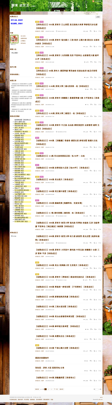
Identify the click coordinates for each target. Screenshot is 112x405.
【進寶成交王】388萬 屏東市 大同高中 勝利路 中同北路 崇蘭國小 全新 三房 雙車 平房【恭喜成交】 (67, 251)
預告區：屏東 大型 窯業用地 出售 (49, 368)
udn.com (101, 399)
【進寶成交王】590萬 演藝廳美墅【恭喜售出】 (55, 378)
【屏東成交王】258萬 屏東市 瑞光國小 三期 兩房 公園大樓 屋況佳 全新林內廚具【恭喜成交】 (67, 42)
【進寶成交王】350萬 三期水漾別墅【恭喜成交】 (56, 307)
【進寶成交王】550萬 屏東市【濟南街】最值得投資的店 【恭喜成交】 (65, 277)
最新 (98, 17)
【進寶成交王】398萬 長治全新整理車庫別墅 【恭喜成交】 (61, 316)
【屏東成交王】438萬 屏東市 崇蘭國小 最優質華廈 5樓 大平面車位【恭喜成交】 (67, 100)
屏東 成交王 (20, 5)
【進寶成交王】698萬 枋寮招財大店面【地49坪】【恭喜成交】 (62, 168)
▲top (101, 397)
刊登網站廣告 (13, 399)
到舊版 (33, 6)
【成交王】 (13, 44)
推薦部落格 (24, 38)
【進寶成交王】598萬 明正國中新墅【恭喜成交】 (56, 191)
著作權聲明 (39, 399)
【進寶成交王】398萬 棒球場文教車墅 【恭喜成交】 (58, 326)
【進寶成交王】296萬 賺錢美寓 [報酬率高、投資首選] (58, 203)
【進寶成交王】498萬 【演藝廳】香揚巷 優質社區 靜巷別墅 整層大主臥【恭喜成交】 (66, 142)
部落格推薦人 (15, 74)
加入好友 (23, 36)
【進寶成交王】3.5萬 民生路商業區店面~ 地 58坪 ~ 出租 (60, 156)
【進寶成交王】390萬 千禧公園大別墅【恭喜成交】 (57, 348)
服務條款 (32, 399)
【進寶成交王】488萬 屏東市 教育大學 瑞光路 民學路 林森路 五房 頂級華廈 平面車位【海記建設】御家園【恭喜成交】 (67, 224)
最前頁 (37, 389)
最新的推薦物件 (42, 358)
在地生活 (37, 31)
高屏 (42, 31)
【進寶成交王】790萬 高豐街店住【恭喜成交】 (55, 336)
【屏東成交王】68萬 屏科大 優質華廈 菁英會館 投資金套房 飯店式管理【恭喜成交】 (66, 72)
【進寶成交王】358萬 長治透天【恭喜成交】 (54, 179)
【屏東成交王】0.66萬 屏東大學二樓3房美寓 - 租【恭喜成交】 (62, 86)
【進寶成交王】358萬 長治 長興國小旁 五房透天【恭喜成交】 (62, 265)
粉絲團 (13, 403)
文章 (15, 13)
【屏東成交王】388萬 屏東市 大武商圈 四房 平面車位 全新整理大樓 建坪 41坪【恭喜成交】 (67, 57)
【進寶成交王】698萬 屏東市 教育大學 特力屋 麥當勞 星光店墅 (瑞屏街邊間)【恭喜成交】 (67, 238)
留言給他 (23, 43)
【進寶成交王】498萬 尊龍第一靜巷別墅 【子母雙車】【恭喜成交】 (64, 287)
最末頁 (61, 389)
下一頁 (56, 389)
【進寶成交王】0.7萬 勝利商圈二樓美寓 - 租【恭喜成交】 (60, 213)
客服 (52, 399)
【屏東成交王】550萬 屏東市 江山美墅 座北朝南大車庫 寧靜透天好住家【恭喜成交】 (66, 26)
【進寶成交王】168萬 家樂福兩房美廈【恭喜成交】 (57, 297)
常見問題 (26, 399)
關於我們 (20, 399)
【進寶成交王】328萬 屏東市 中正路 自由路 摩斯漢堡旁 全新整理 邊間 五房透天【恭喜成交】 (67, 127)
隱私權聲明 (46, 399)
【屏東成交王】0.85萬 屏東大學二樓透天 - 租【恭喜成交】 (61, 113)
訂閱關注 (23, 41)
